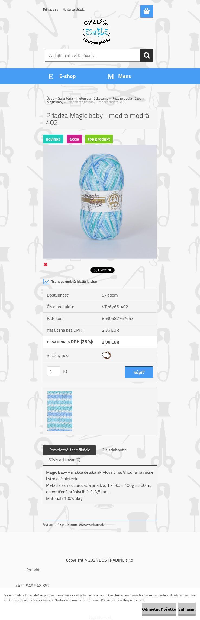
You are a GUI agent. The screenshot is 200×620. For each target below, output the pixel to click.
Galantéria (65, 98)
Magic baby (55, 102)
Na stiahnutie (114, 450)
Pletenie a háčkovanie (92, 98)
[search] (146, 55)
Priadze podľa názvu (127, 98)
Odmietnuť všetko (159, 609)
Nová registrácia (74, 9)
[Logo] (96, 31)
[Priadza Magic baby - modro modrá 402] (100, 147)
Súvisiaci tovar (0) (64, 459)
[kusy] (53, 371)
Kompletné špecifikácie (69, 450)
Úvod (50, 98)
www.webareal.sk (93, 524)
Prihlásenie (50, 9)
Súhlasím (187, 609)
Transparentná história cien (70, 282)
